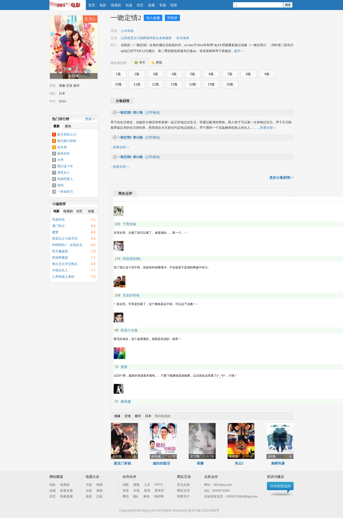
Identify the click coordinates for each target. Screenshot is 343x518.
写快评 (172, 18)
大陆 (89, 484)
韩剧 (99, 484)
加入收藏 (153, 18)
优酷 (125, 484)
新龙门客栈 (122, 463)
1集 (118, 74)
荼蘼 (200, 463)
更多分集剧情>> (281, 178)
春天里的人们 (66, 134)
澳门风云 (58, 226)
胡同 (60, 185)
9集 (267, 74)
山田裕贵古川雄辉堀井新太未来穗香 (146, 38)
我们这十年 (65, 166)
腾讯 (125, 496)
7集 (230, 74)
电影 (103, 5)
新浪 (147, 490)
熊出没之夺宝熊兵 (64, 264)
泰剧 (99, 490)
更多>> (90, 119)
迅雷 (125, 490)
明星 (173, 5)
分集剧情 (122, 101)
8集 (248, 74)
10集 (118, 84)
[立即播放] (138, 112)
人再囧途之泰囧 (63, 276)
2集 (137, 74)
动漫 (128, 5)
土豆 (147, 484)
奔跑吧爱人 (65, 179)
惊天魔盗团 (60, 251)
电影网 (159, 496)
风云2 (239, 463)
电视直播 (66, 496)
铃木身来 (183, 38)
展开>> (239, 51)
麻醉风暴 (278, 463)
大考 (60, 160)
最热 (68, 126)
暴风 (146, 496)
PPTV (159, 484)
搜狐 (136, 484)
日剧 (99, 496)
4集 (174, 74)
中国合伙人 (60, 270)
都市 (76, 85)
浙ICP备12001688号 (203, 510)
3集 (155, 74)
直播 (151, 5)
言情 (69, 85)
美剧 (89, 496)
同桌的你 (58, 219)
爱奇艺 (159, 490)
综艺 (140, 5)
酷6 (136, 496)
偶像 (62, 85)
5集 (193, 74)
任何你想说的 (280, 486)
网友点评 (125, 193)
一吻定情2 (126, 17)
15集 (211, 84)
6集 (211, 74)
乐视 (136, 490)
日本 (62, 93)
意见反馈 (183, 484)
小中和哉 (127, 31)
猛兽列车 (63, 153)
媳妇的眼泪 (161, 463)
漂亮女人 (63, 172)
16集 (230, 84)
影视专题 (66, 490)
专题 (162, 5)
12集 (155, 84)
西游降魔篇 (60, 257)
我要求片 (183, 496)
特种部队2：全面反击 (67, 245)
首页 (91, 5)
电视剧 (116, 5)
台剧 (89, 490)
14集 (193, 84)
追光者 (62, 147)
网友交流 (183, 490)
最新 (56, 126)
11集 (137, 84)
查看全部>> (268, 127)
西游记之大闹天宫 (64, 238)
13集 (174, 84)
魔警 (55, 232)
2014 (62, 101)
